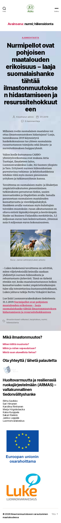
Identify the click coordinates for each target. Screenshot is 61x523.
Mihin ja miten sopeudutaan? (19, 348)
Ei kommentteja (32, 121)
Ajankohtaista (30, 38)
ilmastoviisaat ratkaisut (17, 319)
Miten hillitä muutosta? (16, 344)
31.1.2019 (44, 117)
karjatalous (35, 319)
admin (31, 117)
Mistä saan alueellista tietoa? (19, 352)
